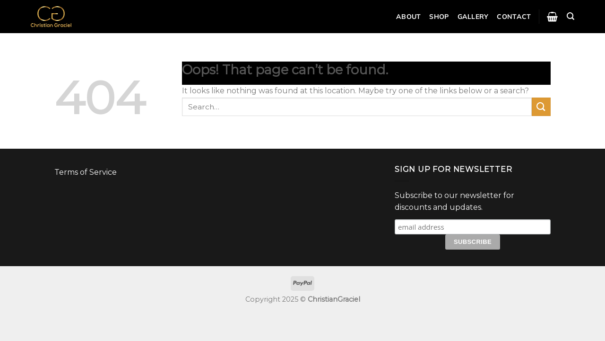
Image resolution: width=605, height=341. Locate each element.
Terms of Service (85, 172)
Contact (514, 16)
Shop (439, 16)
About (408, 16)
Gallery (473, 16)
